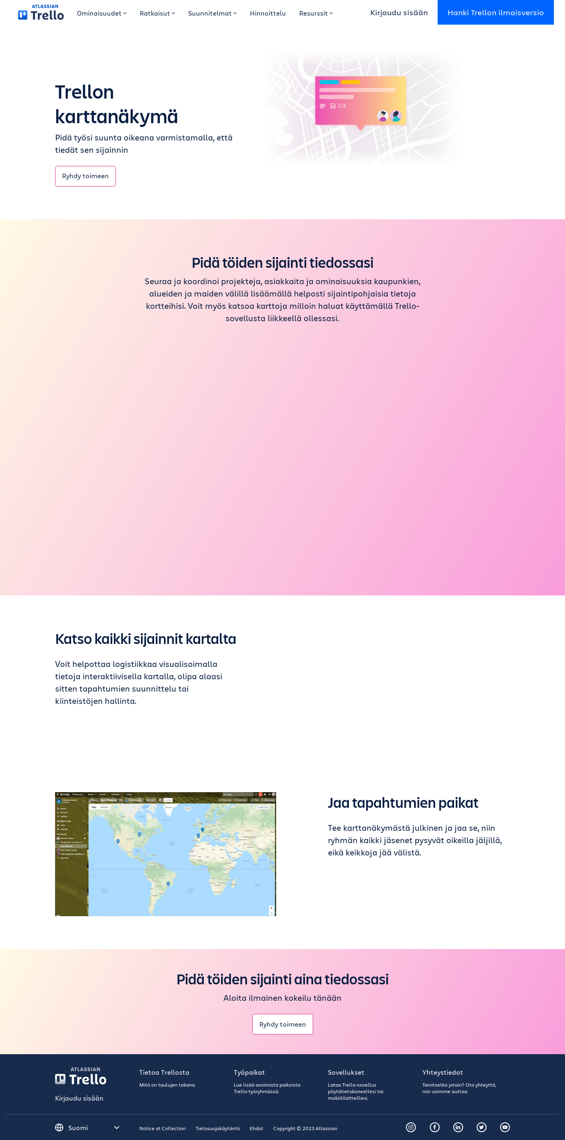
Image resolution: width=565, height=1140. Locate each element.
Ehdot (256, 1128)
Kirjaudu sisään (399, 12)
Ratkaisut (157, 13)
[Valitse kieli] (94, 1128)
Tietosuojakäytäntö (218, 1128)
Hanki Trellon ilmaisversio (495, 12)
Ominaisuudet (102, 13)
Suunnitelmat (212, 13)
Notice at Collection (162, 1128)
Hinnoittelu (268, 13)
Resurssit (316, 13)
